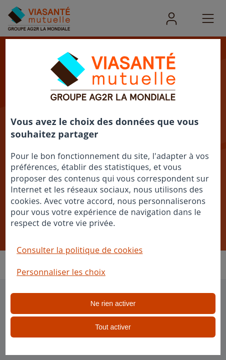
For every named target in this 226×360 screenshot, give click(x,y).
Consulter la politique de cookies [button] (79, 250)
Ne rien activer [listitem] (113, 304)
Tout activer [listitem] (113, 327)
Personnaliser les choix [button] (61, 272)
